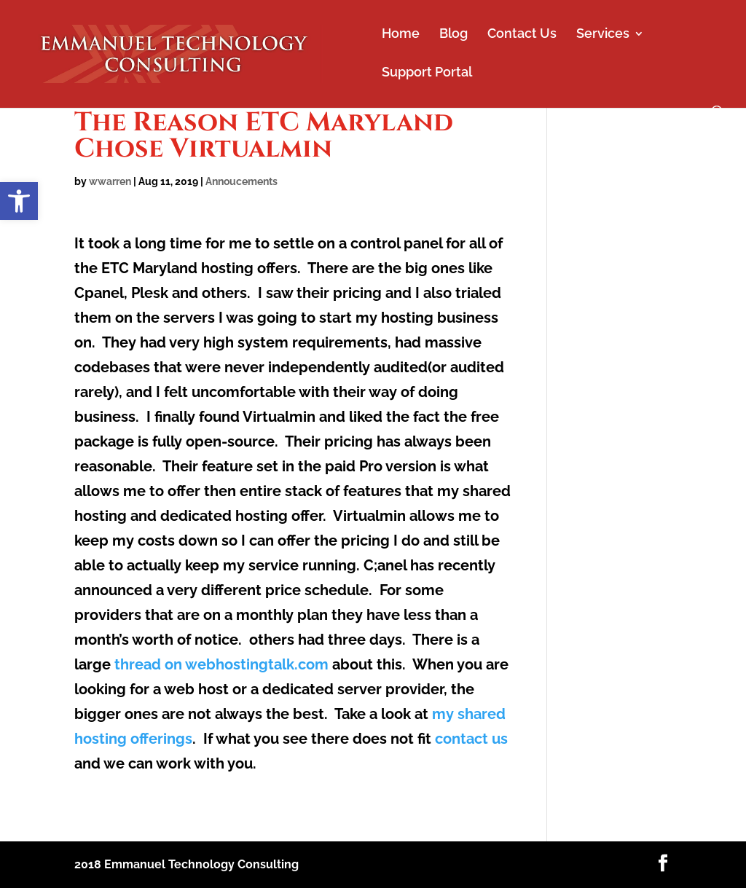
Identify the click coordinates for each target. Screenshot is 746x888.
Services (602, 34)
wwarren (110, 181)
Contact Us (522, 34)
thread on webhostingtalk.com (221, 664)
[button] (19, 201)
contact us (471, 738)
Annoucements (241, 181)
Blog (453, 34)
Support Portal (427, 73)
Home (401, 34)
